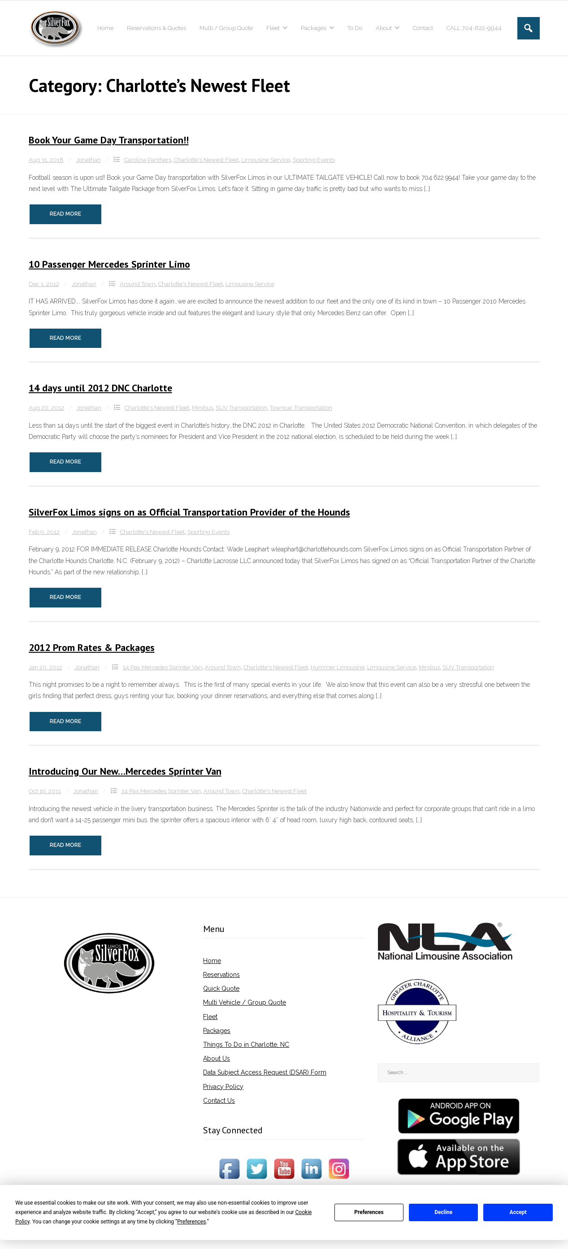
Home (212, 960)
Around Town (138, 284)
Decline (443, 1212)
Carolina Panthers (147, 159)
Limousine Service (265, 159)
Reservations (221, 974)
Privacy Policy (223, 1086)
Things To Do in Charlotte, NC (246, 1044)
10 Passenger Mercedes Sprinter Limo (109, 264)
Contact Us (219, 1100)
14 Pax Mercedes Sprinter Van (162, 667)
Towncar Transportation (301, 407)
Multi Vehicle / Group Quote (244, 1002)
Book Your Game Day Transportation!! (109, 140)
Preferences (369, 1212)
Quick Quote (221, 988)
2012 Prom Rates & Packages (92, 647)
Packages (216, 1030)
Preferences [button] (191, 1222)
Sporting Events (314, 159)
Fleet (210, 1016)
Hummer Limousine (337, 667)
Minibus (202, 407)
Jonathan (88, 159)
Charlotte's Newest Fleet (206, 159)
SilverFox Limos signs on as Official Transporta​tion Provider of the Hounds (189, 512)
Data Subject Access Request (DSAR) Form (264, 1072)
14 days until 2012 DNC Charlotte (100, 388)
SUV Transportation (241, 407)
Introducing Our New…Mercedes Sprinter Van (125, 771)
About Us (216, 1058)
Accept (518, 1212)
